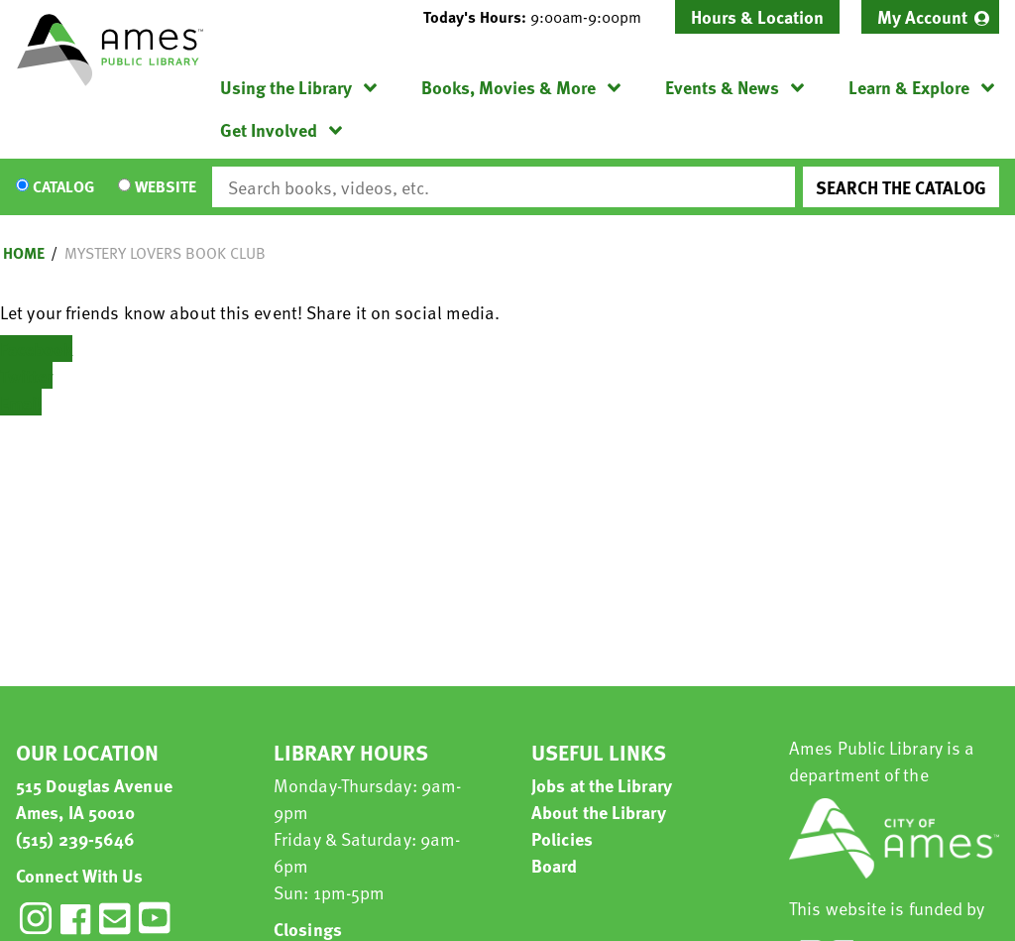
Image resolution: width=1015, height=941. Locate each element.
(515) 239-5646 (75, 838)
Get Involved (268, 129)
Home (24, 253)
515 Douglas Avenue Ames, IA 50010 (94, 798)
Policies (562, 838)
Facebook (36, 348)
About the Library (598, 811)
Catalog (63, 187)
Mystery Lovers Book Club (165, 253)
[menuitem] (930, 17)
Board (554, 865)
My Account (922, 16)
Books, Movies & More (508, 86)
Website (165, 187)
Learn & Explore (908, 86)
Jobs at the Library (601, 784)
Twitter (26, 375)
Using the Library (286, 86)
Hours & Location (757, 16)
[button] (540, 17)
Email (21, 402)
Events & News (722, 86)
